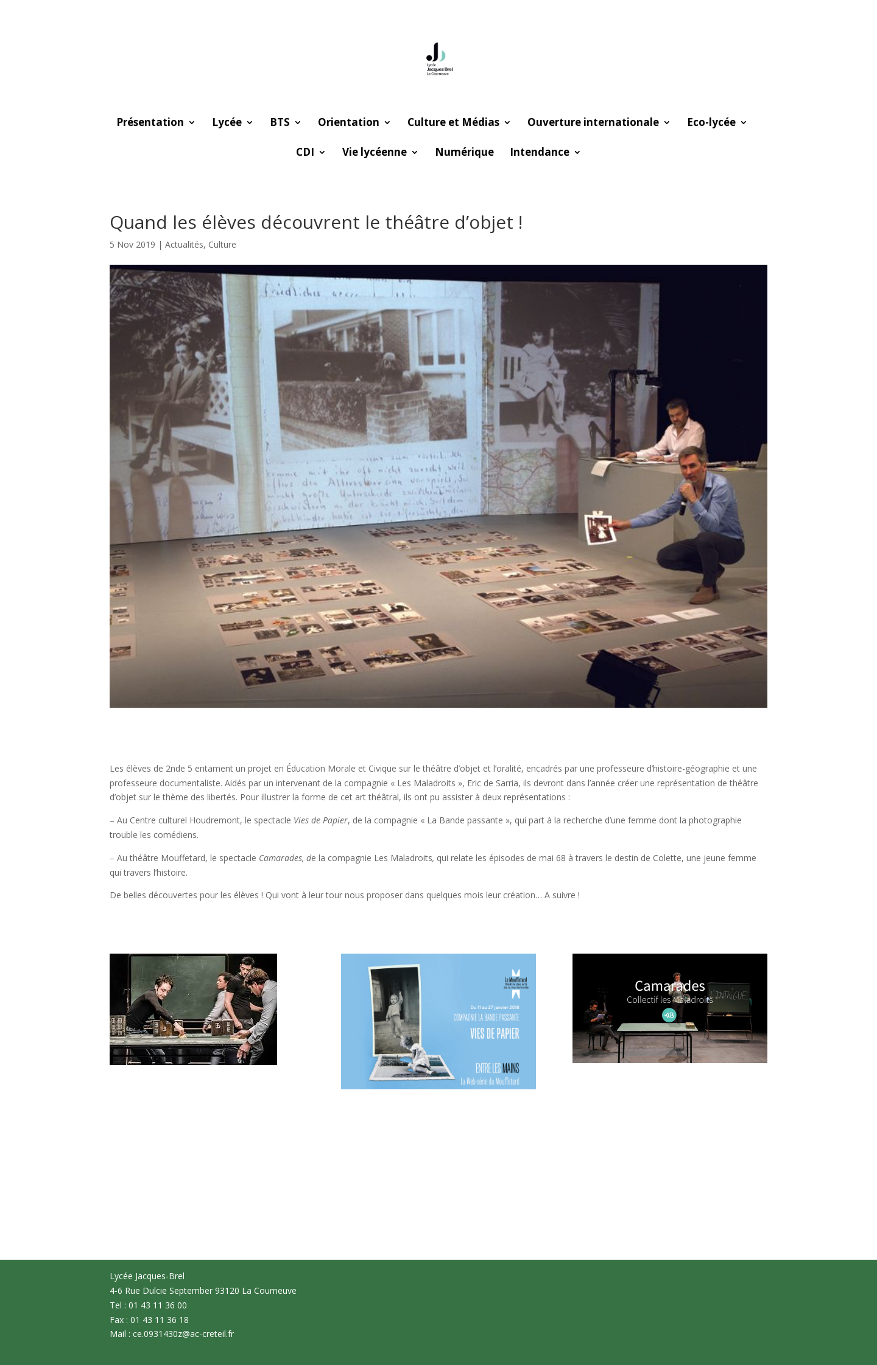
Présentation (150, 123)
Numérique (464, 153)
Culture (222, 244)
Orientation (348, 123)
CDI (305, 153)
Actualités (184, 244)
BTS (280, 123)
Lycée (227, 123)
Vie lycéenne (374, 153)
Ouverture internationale (593, 123)
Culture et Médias (453, 123)
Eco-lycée (711, 123)
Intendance (539, 153)
